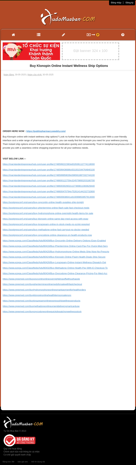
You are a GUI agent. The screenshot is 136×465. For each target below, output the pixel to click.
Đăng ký (129, 2)
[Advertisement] (68, 103)
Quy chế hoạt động (13, 448)
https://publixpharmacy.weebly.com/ (46, 131)
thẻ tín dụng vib (38, 462)
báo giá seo (23, 462)
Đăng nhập (116, 2)
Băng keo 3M (8, 462)
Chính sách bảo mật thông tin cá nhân (21, 451)
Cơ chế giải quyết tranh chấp (17, 454)
